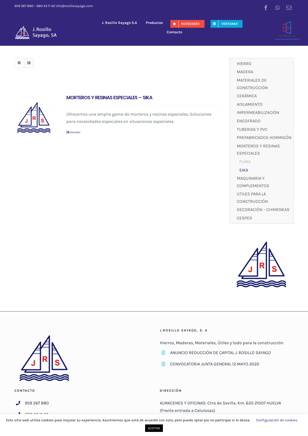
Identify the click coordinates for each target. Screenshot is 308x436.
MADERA (245, 71)
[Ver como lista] (28, 63)
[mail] (289, 7)
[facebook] (265, 7)
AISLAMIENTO (250, 104)
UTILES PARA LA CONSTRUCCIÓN (252, 197)
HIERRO (244, 63)
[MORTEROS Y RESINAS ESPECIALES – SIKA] (34, 118)
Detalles (75, 132)
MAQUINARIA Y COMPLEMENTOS (253, 182)
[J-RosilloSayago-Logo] (38, 26)
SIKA (243, 170)
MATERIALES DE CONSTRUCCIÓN (252, 84)
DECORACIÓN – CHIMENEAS (263, 209)
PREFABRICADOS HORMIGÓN (264, 137)
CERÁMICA (247, 96)
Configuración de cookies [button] (276, 420)
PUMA (244, 161)
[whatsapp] (277, 7)
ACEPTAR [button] (154, 428)
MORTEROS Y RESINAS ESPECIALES (258, 149)
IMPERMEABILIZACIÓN (258, 112)
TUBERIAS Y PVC (252, 129)
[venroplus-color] (287, 23)
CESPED (244, 218)
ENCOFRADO (249, 121)
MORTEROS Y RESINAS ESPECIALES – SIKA (109, 97)
